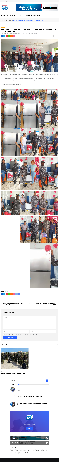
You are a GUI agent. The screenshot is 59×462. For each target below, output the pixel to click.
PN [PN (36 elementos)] (30, 452)
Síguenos (29, 428)
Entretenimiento (33, 15)
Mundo (2, 371)
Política (15, 15)
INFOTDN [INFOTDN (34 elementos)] (29, 450)
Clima (38, 15)
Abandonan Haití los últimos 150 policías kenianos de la (13, 373)
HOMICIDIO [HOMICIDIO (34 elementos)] (25, 450)
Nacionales (3, 15)
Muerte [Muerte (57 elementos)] (12, 452)
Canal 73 (42, 15)
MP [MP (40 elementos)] (43, 450)
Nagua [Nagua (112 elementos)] (20, 452)
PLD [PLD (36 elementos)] (28, 452)
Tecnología (27, 15)
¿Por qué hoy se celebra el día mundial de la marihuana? (29, 396)
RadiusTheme (36, 460)
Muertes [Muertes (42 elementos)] (16, 452)
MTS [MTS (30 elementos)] (46, 450)
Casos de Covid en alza (22, 389)
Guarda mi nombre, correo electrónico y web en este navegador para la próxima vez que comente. (21, 334)
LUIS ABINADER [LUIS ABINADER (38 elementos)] (39, 450)
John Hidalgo (4, 33)
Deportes (11, 15)
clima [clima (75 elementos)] (17, 450)
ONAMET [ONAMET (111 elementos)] (24, 452)
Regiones (19, 15)
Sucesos (7, 15)
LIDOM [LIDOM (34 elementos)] (34, 450)
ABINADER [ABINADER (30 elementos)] (13, 450)
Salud (23, 15)
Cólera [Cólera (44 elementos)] (20, 450)
